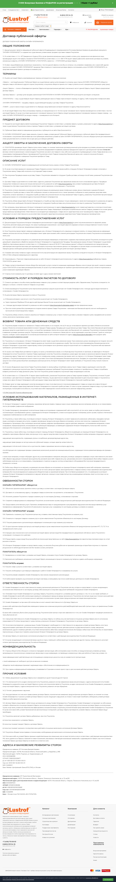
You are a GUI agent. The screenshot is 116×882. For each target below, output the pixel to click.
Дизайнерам (50, 10)
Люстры (32, 29)
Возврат (95, 824)
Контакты (71, 10)
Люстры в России (47, 834)
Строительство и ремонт (50, 821)
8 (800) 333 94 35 (66, 15)
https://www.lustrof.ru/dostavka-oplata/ (62, 305)
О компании (71, 815)
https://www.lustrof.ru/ (105, 124)
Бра (67, 29)
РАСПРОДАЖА (92, 29)
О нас (4, 10)
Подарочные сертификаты (50, 827)
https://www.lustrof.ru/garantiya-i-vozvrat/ (15, 337)
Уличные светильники (49, 818)
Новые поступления (48, 837)
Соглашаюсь (108, 879)
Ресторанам (71, 827)
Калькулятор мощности (100, 831)
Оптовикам (71, 818)
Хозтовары (45, 824)
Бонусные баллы (61, 10)
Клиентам (25, 10)
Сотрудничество (14, 10)
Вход (102, 10)
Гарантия (96, 821)
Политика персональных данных (11, 853)
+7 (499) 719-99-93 (41, 15)
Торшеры (58, 29)
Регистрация (109, 10)
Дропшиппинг (72, 821)
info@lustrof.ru (7, 849)
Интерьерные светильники (50, 815)
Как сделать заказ (98, 827)
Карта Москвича (98, 853)
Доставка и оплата (99, 818)
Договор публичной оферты (9, 855)
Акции (95, 860)
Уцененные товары (106, 29)
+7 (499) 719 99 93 (9, 842)
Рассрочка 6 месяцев (99, 857)
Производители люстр (49, 831)
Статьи (95, 834)
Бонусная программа (99, 850)
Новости (96, 837)
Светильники (44, 29)
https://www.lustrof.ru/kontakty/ (83, 334)
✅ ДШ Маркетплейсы (37, 10)
